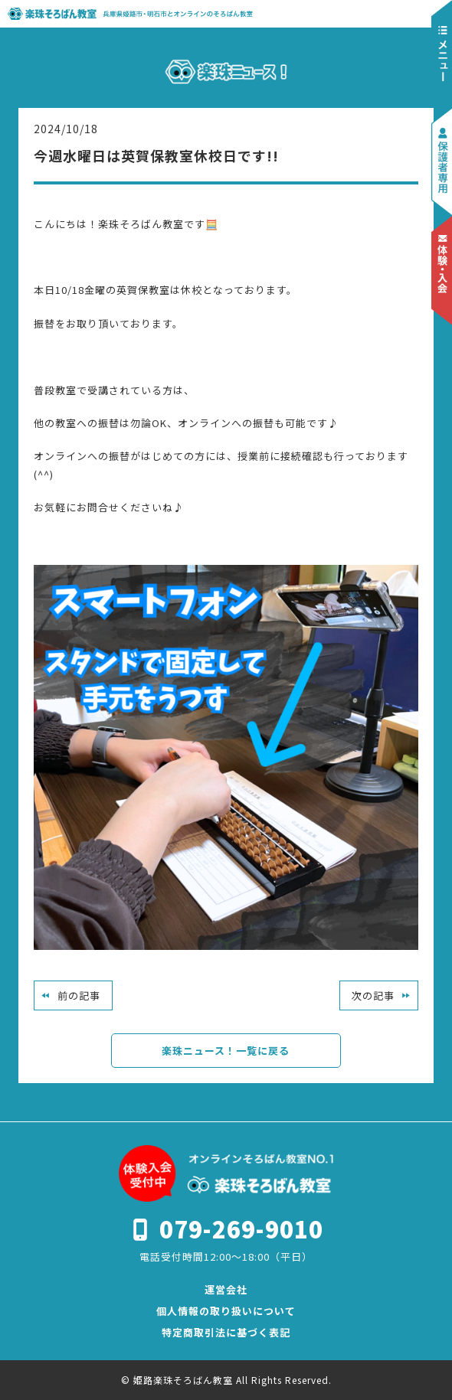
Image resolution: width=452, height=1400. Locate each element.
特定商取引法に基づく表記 (226, 1332)
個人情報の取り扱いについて (226, 1311)
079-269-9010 (241, 1228)
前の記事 (78, 995)
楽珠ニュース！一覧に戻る (226, 1050)
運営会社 (226, 1289)
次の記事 (373, 995)
